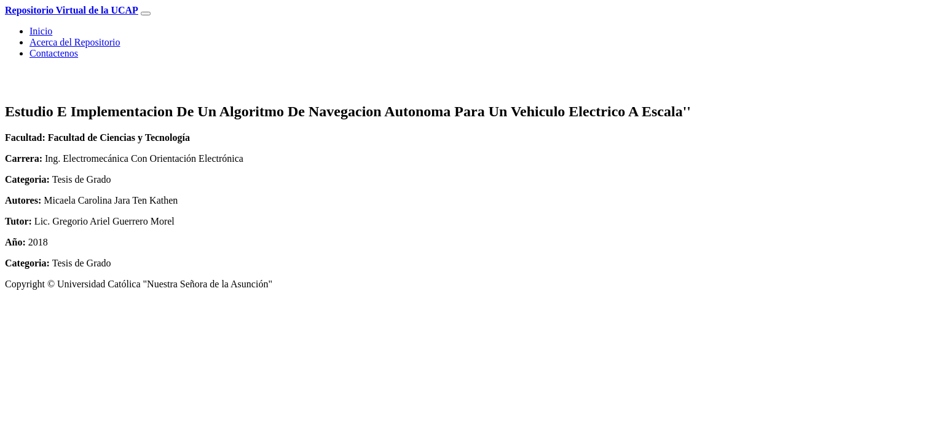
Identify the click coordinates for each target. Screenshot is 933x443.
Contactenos (54, 53)
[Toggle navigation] (146, 13)
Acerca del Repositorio (75, 42)
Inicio (41, 31)
